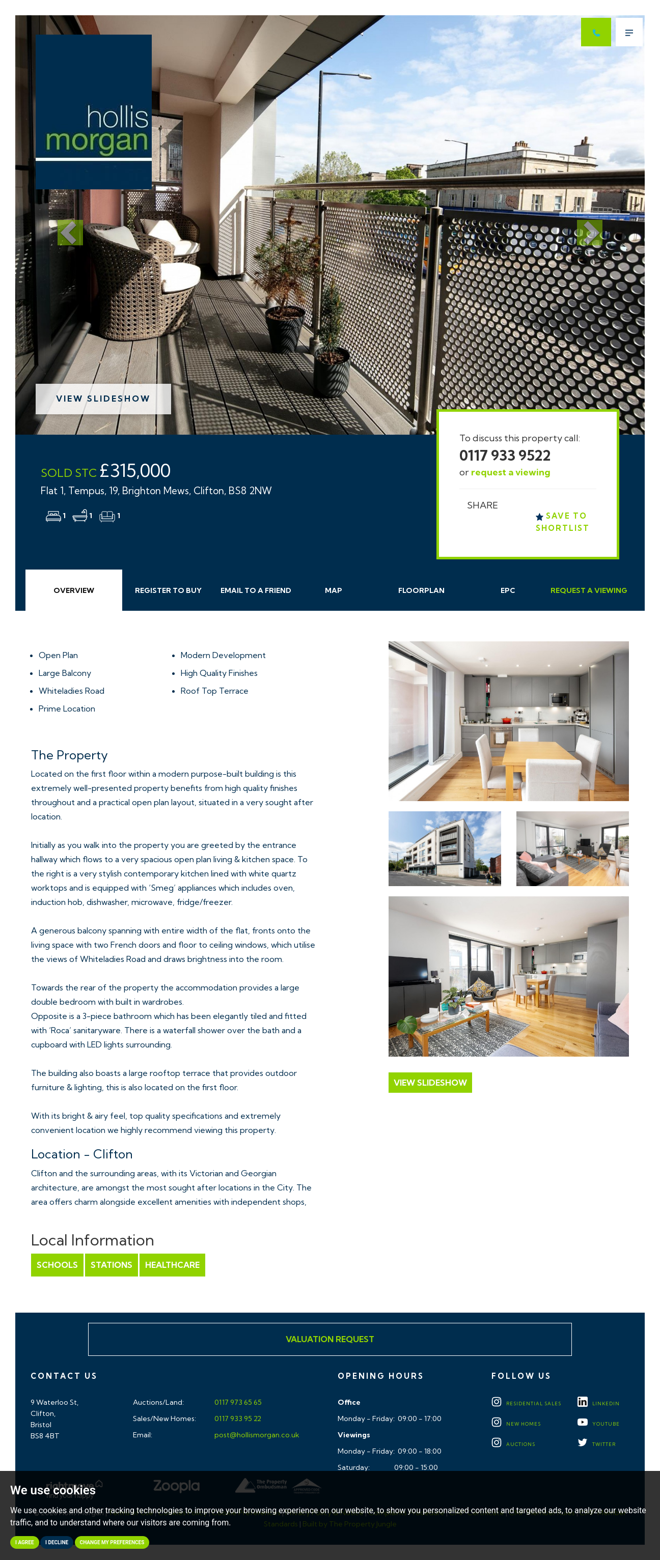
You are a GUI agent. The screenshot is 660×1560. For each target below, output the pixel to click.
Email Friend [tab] (256, 590)
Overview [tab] (73, 590)
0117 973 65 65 (237, 1402)
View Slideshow (103, 398)
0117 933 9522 (505, 455)
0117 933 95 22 (237, 1418)
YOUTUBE (599, 1424)
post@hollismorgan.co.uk (256, 1434)
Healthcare (172, 1265)
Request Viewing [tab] (589, 590)
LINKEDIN (599, 1403)
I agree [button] (24, 1542)
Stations (111, 1265)
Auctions (513, 1444)
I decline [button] (56, 1542)
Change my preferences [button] (112, 1542)
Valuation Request (330, 1339)
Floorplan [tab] (421, 590)
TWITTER (597, 1444)
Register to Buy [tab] (168, 590)
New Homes (516, 1424)
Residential (526, 1403)
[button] (62, 225)
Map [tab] (333, 590)
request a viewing (511, 472)
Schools (57, 1265)
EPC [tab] (508, 590)
